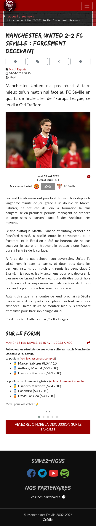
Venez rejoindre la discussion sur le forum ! (48, 427)
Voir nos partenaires (48, 497)
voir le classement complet (37, 358)
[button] (39, 417)
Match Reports (17, 69)
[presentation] (46, 411)
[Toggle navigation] (87, 6)
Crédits (48, 520)
